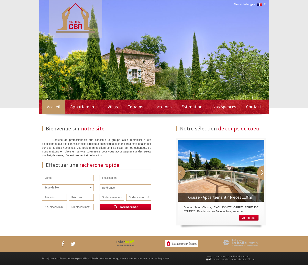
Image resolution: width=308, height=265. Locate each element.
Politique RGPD (162, 258)
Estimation (192, 106)
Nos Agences (224, 106)
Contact (253, 106)
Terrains (135, 106)
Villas (113, 106)
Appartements (84, 106)
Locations (162, 106)
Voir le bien (248, 217)
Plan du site (100, 258)
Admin (152, 258)
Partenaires (142, 258)
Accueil (53, 106)
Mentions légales (114, 258)
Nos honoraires (129, 258)
